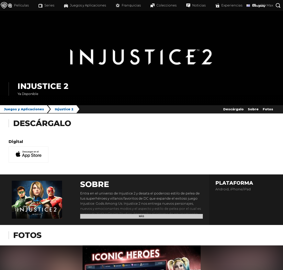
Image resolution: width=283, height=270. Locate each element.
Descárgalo (233, 109)
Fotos (268, 109)
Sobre (253, 109)
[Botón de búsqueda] (278, 5)
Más (141, 216)
